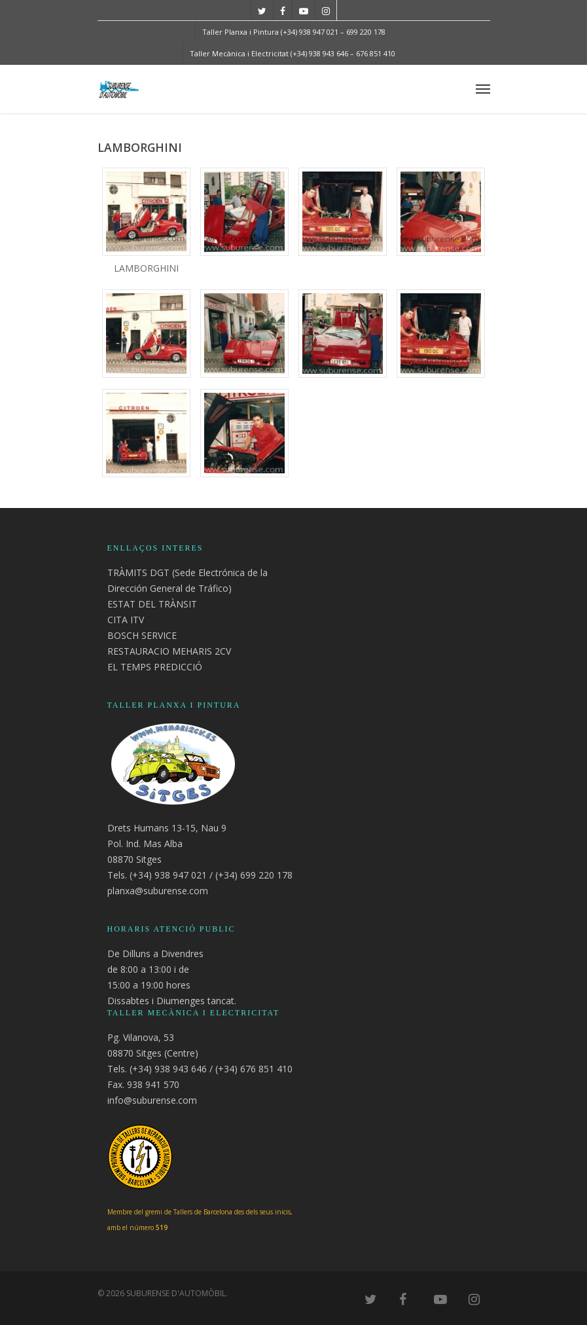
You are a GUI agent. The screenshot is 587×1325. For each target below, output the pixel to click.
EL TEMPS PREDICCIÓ (154, 667)
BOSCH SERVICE (142, 635)
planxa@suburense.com (157, 890)
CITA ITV (125, 619)
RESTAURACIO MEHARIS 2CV (169, 651)
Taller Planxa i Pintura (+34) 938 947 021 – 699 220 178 (293, 32)
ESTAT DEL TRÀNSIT (152, 604)
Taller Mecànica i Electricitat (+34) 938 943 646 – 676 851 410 (292, 53)
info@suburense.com (152, 1100)
